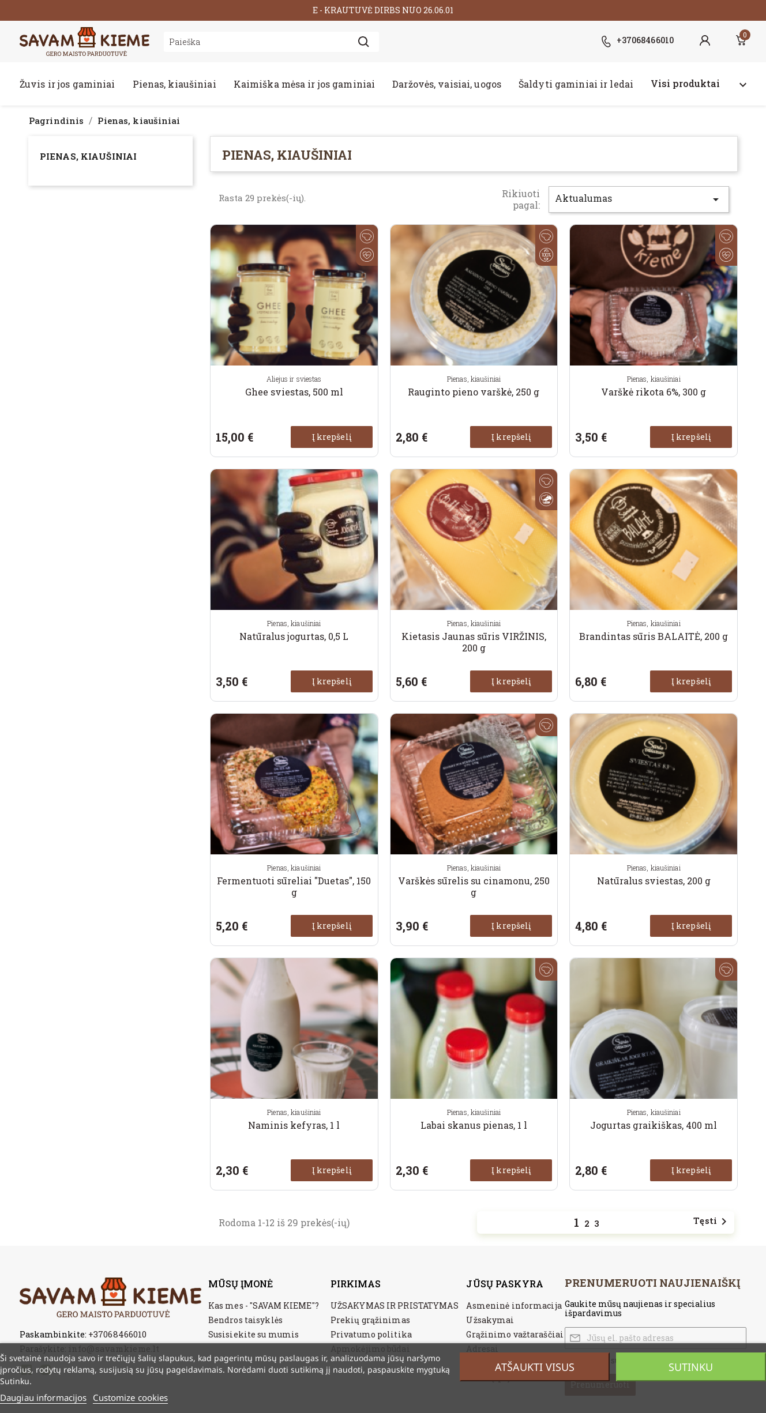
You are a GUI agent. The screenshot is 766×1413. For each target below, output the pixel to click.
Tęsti (712, 1222)
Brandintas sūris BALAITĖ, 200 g (653, 636)
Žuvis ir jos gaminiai (67, 84)
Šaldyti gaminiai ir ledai (576, 84)
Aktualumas (639, 199)
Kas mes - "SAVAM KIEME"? (263, 1305)
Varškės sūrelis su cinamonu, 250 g (474, 886)
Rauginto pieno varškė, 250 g (473, 392)
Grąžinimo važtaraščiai (515, 1334)
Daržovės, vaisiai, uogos (446, 84)
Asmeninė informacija (513, 1305)
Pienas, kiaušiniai (174, 84)
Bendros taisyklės (245, 1319)
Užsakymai (490, 1319)
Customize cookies (130, 1397)
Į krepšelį (331, 436)
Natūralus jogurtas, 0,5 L (293, 636)
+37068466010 (117, 1334)
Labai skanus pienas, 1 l (473, 1125)
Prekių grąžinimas (370, 1319)
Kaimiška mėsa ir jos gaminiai (304, 84)
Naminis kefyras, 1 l (294, 1125)
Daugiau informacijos (43, 1397)
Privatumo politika (371, 1334)
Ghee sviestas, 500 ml (294, 392)
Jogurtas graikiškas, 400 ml (653, 1125)
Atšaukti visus (534, 1367)
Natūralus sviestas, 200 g (654, 881)
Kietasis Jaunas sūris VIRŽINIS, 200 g (473, 642)
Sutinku (691, 1367)
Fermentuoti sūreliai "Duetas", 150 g (294, 886)
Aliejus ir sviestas (293, 378)
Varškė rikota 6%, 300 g (653, 392)
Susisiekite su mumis (253, 1334)
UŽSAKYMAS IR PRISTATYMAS (395, 1305)
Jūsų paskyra (504, 1284)
